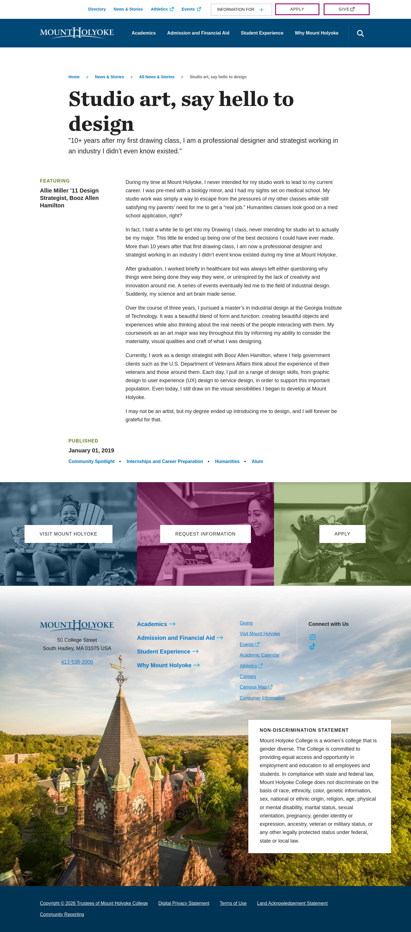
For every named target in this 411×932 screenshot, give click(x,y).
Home (74, 77)
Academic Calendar (260, 655)
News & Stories (128, 9)
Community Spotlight (91, 461)
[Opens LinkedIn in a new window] (338, 637)
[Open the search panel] (360, 34)
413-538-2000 (77, 662)
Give (344, 9)
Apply (297, 9)
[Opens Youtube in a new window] (351, 637)
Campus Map (253, 687)
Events (188, 9)
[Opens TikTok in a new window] (313, 646)
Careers (248, 676)
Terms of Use (233, 903)
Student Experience (262, 33)
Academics (144, 33)
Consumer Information (262, 698)
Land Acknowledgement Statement (292, 903)
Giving (246, 623)
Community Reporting (62, 914)
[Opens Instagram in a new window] (313, 637)
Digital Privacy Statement (183, 903)
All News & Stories (157, 77)
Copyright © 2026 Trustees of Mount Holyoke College (94, 903)
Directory (97, 9)
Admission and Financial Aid (198, 33)
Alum (257, 461)
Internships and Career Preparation (165, 461)
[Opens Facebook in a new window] (325, 637)
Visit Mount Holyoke (260, 634)
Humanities (227, 461)
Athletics (159, 9)
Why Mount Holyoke (317, 33)
